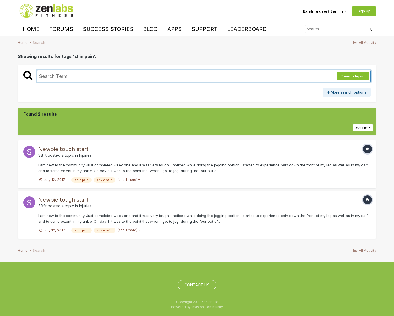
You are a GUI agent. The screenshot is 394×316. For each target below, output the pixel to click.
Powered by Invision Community (197, 307)
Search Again (352, 76)
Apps (174, 29)
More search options (346, 92)
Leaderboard (247, 29)
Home (31, 29)
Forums (61, 29)
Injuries (85, 155)
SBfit (42, 155)
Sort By (362, 127)
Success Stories (108, 29)
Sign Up (364, 11)
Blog (150, 29)
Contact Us (197, 285)
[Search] (334, 29)
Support (205, 29)
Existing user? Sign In (325, 11)
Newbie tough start (63, 149)
